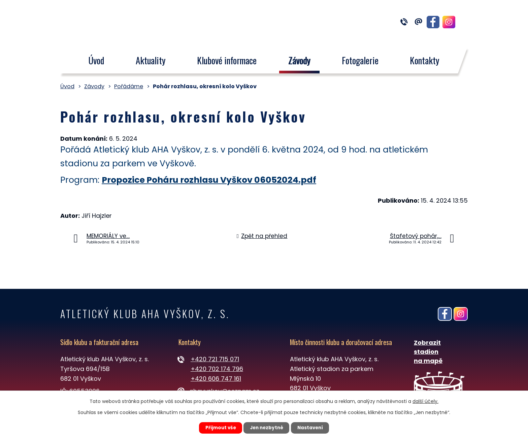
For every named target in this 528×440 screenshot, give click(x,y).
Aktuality (151, 60)
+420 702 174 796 (217, 369)
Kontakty (425, 60)
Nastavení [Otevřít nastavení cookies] (313, 427)
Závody (299, 60)
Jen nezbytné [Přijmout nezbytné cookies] (266, 427)
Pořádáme (128, 86)
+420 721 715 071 (215, 359)
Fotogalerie (360, 60)
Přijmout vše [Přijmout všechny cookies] (217, 427)
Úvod (96, 60)
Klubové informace (227, 60)
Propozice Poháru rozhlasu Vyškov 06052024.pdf (209, 180)
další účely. (425, 400)
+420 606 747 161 (216, 378)
